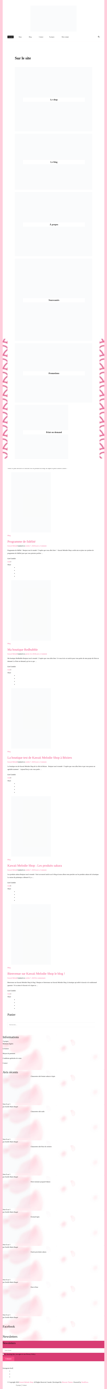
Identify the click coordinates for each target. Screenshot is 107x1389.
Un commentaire (40, 978)
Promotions (54, 373)
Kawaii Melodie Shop (26, 1382)
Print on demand (54, 432)
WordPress (84, 1382)
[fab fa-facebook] (91, 36)
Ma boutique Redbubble (22, 649)
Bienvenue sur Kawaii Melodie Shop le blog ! (36, 973)
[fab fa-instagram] (93, 36)
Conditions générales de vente (12, 1058)
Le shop (54, 100)
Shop (20, 37)
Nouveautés (54, 300)
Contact (41, 37)
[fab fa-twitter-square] (94, 36)
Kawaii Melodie (12, 546)
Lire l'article (11, 558)
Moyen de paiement (9, 1053)
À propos (51, 37)
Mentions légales (8, 1044)
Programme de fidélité (21, 541)
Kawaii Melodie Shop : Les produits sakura (34, 865)
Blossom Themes (67, 1382)
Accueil (10, 37)
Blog (30, 37)
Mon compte (65, 37)
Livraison (6, 1049)
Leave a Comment (41, 546)
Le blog (53, 162)
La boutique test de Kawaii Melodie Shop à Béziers (39, 757)
